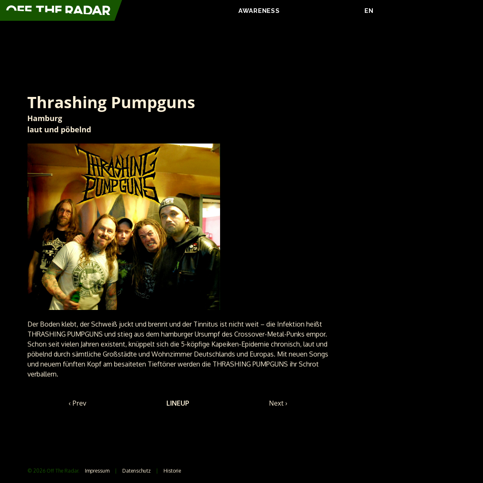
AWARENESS (259, 11)
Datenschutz (136, 471)
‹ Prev (77, 403)
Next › (278, 403)
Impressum (97, 471)
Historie (172, 471)
